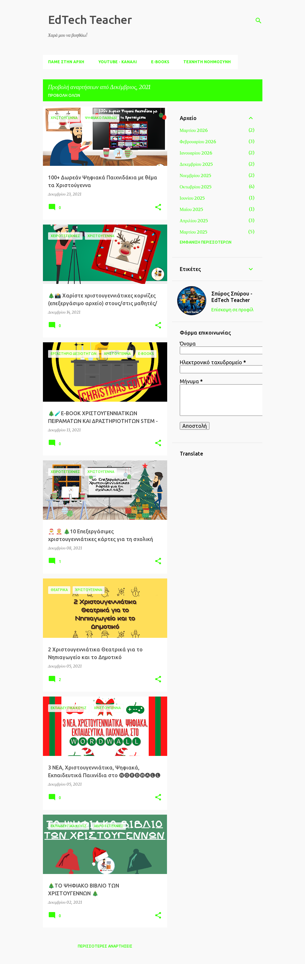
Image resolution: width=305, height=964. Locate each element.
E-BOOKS (160, 62)
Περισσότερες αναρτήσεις (105, 946)
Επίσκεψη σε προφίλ (232, 309)
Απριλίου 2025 (194, 221)
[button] (158, 207)
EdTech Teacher (90, 19)
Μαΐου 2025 (191, 209)
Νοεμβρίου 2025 (195, 175)
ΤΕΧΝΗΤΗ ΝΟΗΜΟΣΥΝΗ (207, 62)
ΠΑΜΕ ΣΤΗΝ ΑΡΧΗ (66, 62)
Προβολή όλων (64, 95)
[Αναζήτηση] (258, 20)
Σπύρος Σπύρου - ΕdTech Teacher (231, 297)
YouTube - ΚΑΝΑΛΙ (117, 62)
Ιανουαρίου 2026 (196, 153)
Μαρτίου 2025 (194, 232)
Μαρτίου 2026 (194, 130)
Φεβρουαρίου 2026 (198, 142)
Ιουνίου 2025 (192, 198)
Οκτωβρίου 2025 (196, 187)
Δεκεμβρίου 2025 (196, 164)
